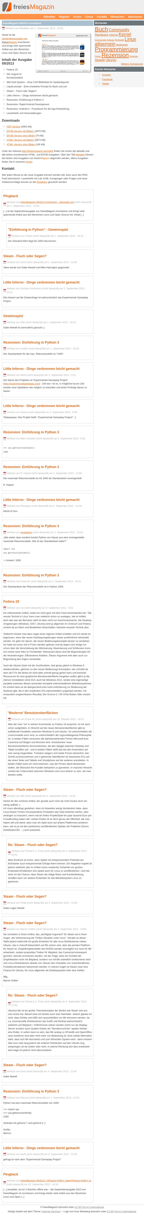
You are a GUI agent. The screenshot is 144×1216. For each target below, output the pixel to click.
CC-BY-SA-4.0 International (89, 1206)
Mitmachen (117, 16)
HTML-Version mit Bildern (20, 140)
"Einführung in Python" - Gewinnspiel (38, 229)
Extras (89, 16)
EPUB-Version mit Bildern (20, 131)
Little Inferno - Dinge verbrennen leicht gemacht (41, 282)
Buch (101, 29)
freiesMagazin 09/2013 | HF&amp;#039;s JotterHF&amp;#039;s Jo (55, 1179)
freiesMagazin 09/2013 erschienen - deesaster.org (47, 202)
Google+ (106, 74)
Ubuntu (111, 60)
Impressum (135, 16)
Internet (113, 34)
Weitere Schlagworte (132, 64)
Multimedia (122, 44)
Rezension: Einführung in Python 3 (31, 342)
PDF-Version (13, 126)
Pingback (10, 196)
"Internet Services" (51, 1210)
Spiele (100, 60)
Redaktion (42, 182)
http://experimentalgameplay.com (21, 383)
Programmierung (116, 49)
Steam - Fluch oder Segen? (24, 256)
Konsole (119, 39)
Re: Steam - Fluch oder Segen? (33, 844)
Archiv (77, 16)
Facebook (107, 79)
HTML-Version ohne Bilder (21, 144)
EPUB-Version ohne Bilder (21, 135)
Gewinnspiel (13, 316)
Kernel (125, 34)
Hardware (101, 35)
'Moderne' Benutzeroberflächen (33, 712)
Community (119, 29)
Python (98, 56)
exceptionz (26, 531)
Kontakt (102, 16)
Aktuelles (49, 16)
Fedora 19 (11, 600)
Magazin (64, 16)
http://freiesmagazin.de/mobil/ (37, 151)
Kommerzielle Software (105, 40)
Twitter (105, 83)
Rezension (115, 55)
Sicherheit (133, 56)
